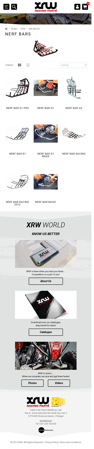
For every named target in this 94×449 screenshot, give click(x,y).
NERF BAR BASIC (45, 202)
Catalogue (46, 332)
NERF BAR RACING (73, 153)
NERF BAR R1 (17, 153)
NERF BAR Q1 (45, 108)
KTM (23, 29)
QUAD (14, 29)
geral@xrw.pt (46, 420)
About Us (45, 281)
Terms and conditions (70, 442)
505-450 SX (34, 29)
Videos (59, 383)
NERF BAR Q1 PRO (17, 108)
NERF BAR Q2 (73, 108)
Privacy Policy (51, 442)
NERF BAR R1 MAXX (45, 155)
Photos (32, 383)
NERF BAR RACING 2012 (17, 203)
